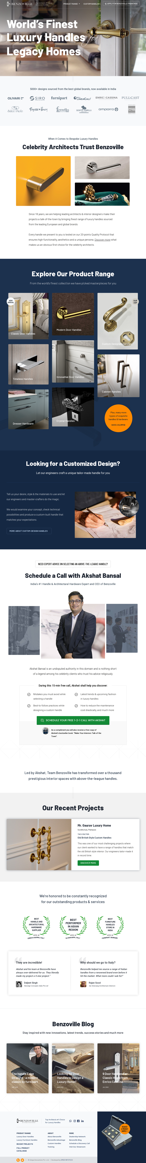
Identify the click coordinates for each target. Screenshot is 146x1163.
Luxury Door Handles (25, 1136)
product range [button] (70, 4)
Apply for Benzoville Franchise (121, 3)
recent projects (25, 1144)
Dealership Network (77, 1136)
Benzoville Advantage (56, 1140)
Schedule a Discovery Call (79, 1143)
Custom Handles (54, 1143)
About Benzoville (54, 1136)
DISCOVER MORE (88, 863)
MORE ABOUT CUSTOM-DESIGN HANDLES (29, 531)
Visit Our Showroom (77, 1147)
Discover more (102, 239)
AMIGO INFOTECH (67, 1160)
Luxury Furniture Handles (27, 1140)
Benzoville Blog (75, 1140)
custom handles (91, 4)
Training (51, 1147)
